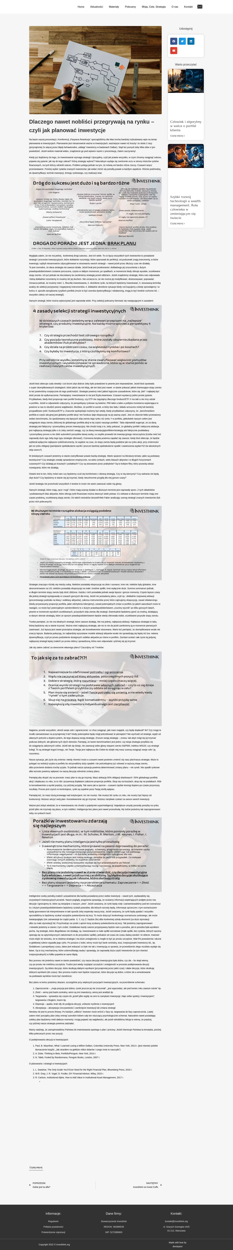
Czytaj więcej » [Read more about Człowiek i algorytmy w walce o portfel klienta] (177, 135)
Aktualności (96, 6)
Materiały (114, 6)
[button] (173, 41)
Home (81, 6)
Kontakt (188, 6)
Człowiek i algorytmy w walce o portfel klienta (185, 126)
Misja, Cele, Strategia (154, 6)
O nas (175, 6)
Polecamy (130, 6)
